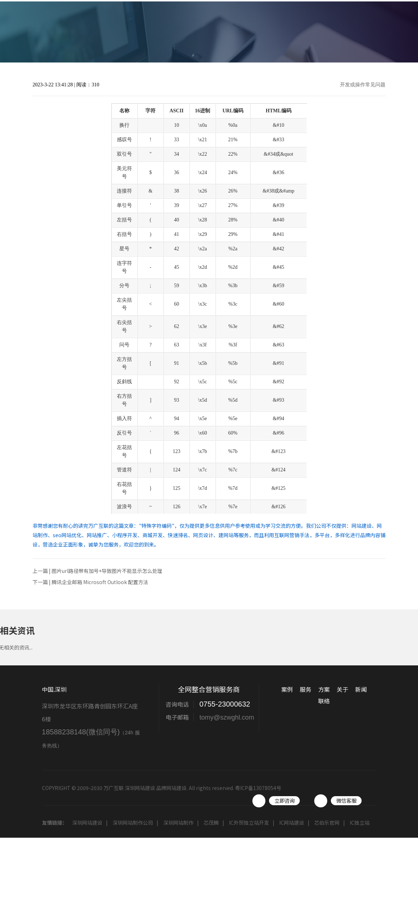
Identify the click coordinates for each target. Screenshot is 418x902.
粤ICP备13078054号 (258, 787)
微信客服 (346, 800)
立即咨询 (284, 800)
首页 (191, 23)
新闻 (335, 23)
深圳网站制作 (178, 822)
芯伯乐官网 (327, 822)
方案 (277, 23)
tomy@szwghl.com (226, 717)
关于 (306, 23)
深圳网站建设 (87, 822)
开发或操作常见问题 (362, 84)
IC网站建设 (291, 822)
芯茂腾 (211, 822)
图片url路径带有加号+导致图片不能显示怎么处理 (107, 570)
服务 (249, 23)
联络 (393, 23)
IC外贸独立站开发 (249, 822)
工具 (364, 23)
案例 (220, 23)
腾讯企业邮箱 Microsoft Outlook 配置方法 (100, 582)
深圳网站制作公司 (132, 822)
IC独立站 (360, 822)
